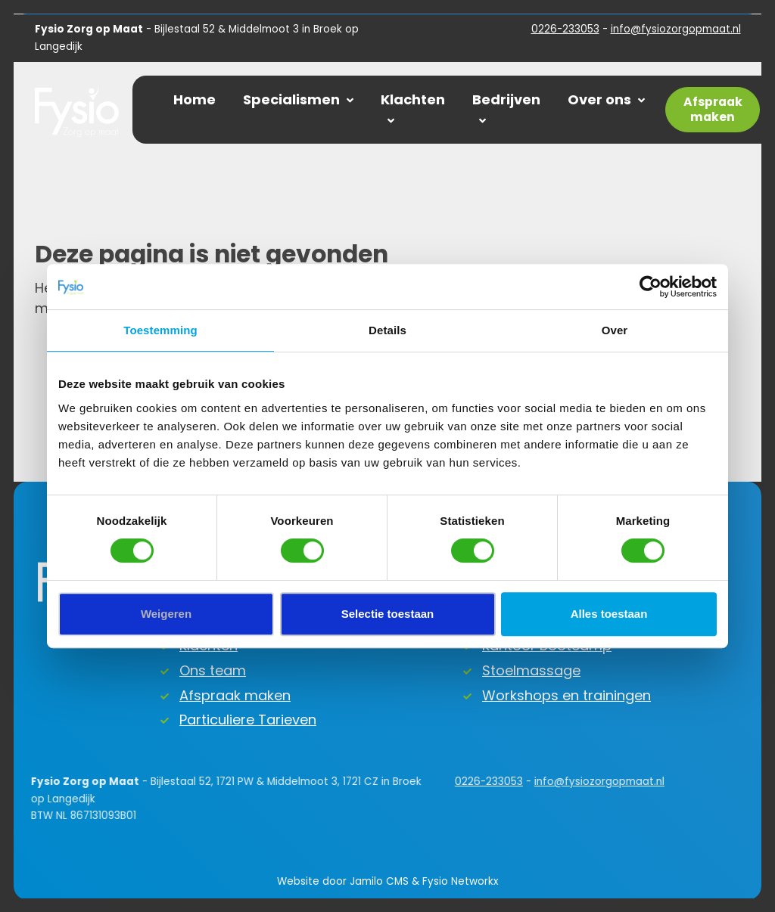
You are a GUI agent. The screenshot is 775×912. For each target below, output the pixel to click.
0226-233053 (565, 29)
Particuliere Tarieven (247, 719)
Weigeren (166, 613)
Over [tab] (615, 330)
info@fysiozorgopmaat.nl (676, 29)
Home (194, 99)
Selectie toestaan (387, 613)
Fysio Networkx (460, 881)
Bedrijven (506, 108)
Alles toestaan (609, 613)
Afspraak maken (235, 695)
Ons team (212, 670)
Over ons (606, 99)
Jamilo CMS (379, 881)
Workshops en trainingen (566, 695)
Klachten (413, 108)
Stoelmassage (531, 670)
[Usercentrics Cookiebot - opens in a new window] (650, 286)
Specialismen (298, 99)
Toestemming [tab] (160, 330)
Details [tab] (387, 330)
